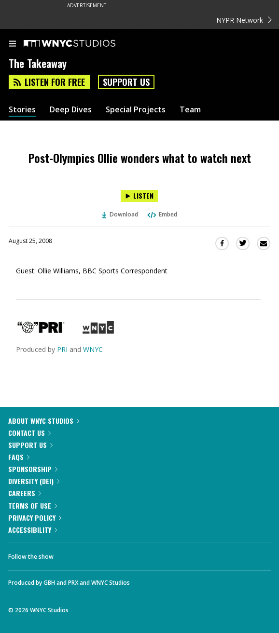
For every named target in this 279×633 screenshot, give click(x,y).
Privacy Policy (34, 517)
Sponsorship (32, 469)
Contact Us (29, 433)
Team (190, 110)
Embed (161, 214)
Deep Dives (71, 110)
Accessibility (32, 530)
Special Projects (136, 110)
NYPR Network (244, 20)
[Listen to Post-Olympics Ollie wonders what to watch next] (139, 196)
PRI (62, 349)
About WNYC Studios (43, 421)
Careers (24, 493)
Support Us (126, 82)
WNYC (93, 349)
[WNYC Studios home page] (82, 44)
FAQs (18, 457)
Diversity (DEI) (33, 481)
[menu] (12, 44)
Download (120, 214)
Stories (22, 110)
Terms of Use (32, 505)
